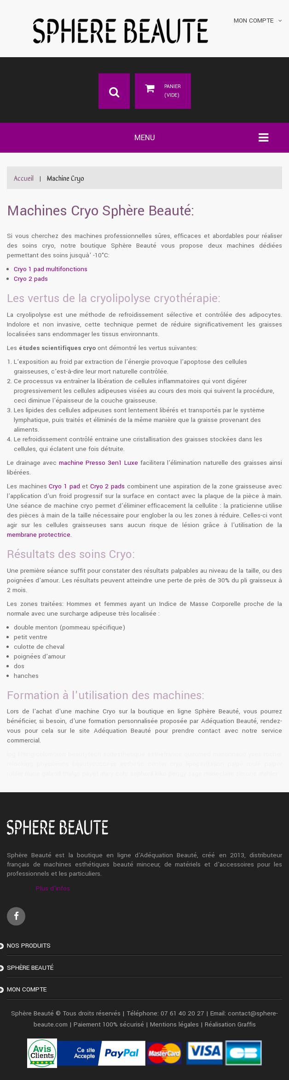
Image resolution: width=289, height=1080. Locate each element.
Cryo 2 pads (31, 278)
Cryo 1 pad (64, 486)
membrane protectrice (38, 534)
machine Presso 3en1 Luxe (98, 462)
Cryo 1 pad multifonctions (50, 269)
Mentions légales (174, 1024)
